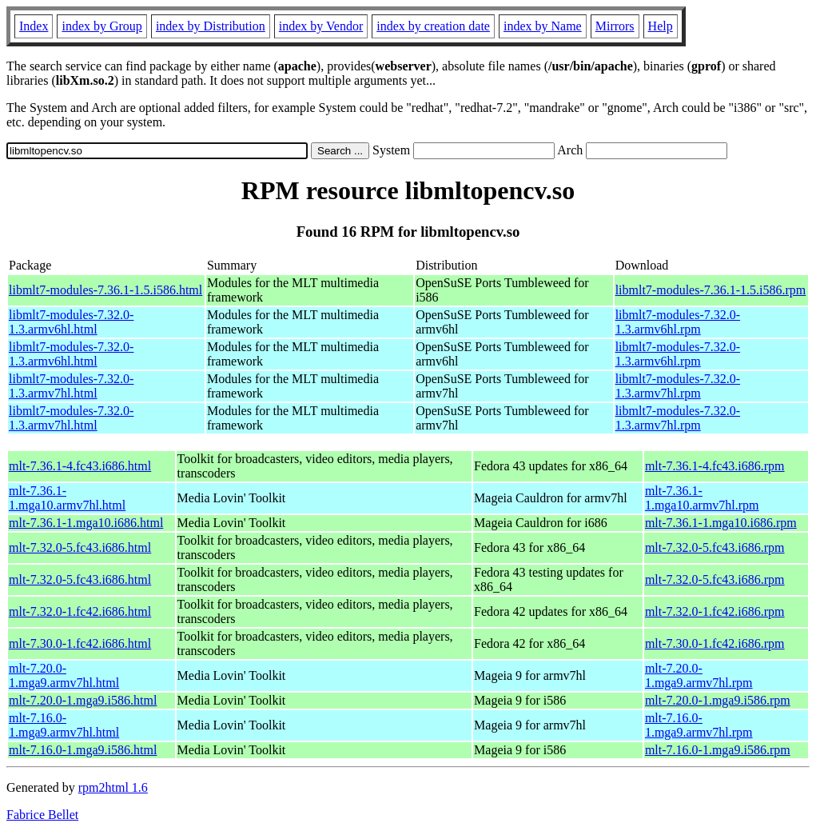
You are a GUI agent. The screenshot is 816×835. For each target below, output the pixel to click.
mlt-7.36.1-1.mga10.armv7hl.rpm (702, 498)
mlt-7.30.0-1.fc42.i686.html (80, 643)
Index (33, 26)
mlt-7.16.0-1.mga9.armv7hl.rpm (699, 725)
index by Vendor (321, 26)
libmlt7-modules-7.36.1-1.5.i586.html (105, 290)
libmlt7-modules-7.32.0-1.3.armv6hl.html (71, 322)
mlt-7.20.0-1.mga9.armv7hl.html (64, 675)
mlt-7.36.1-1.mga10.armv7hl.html (67, 498)
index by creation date (433, 26)
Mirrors (615, 26)
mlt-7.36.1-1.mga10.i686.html (86, 522)
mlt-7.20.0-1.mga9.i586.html (83, 700)
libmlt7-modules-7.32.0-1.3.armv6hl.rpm (677, 322)
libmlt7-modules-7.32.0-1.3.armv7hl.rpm (677, 386)
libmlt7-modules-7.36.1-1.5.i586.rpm (710, 290)
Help (660, 26)
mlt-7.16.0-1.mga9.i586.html (83, 750)
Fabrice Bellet (42, 814)
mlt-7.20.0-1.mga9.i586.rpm (717, 700)
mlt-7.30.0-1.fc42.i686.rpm (715, 643)
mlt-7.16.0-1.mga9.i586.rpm (717, 750)
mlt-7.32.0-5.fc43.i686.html (80, 547)
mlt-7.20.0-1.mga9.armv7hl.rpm (699, 675)
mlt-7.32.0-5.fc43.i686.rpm (715, 547)
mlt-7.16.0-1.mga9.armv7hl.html (64, 725)
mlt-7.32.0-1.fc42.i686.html (80, 611)
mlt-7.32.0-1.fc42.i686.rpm (715, 611)
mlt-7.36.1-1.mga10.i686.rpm (721, 522)
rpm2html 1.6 (113, 787)
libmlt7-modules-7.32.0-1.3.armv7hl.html (71, 386)
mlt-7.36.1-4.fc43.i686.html (80, 466)
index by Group (101, 26)
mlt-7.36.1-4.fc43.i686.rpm (715, 466)
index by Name (543, 26)
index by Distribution (210, 26)
